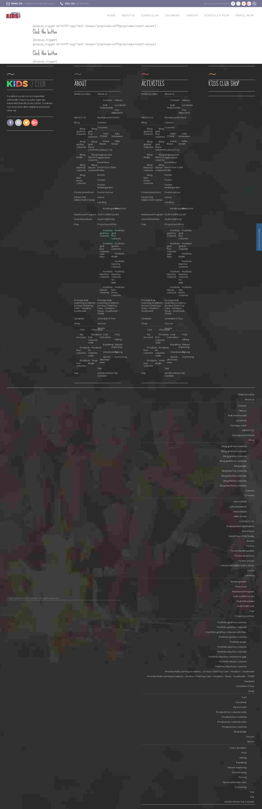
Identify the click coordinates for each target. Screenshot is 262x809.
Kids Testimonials (237, 415)
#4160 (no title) (82, 94)
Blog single (80, 156)
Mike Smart (115, 142)
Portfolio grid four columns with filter (106, 250)
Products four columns (83, 350)
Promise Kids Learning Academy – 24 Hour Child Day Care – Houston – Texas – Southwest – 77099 (108, 307)
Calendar (172, 15)
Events (101, 174)
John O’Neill (104, 135)
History (118, 100)
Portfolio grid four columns (231, 627)
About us (102, 94)
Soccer (101, 323)
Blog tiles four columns (81, 168)
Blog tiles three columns (233, 485)
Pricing (119, 352)
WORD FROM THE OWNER (239, 801)
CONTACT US (104, 150)
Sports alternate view (105, 359)
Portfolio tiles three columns (230, 666)
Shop (77, 323)
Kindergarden (238, 581)
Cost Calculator (237, 747)
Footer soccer (105, 192)
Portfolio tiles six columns (106, 290)
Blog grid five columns (81, 131)
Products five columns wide (95, 338)
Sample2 (79, 318)
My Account (81, 336)
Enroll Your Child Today (106, 168)
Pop (76, 224)
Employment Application (104, 156)
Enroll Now (103, 162)
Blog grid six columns (81, 144)
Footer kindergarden (105, 186)
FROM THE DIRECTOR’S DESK (84, 198)
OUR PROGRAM (83, 219)
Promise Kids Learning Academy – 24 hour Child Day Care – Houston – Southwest (85, 305)
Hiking (118, 339)
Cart (82, 329)
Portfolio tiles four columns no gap (117, 277)
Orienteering (239, 772)
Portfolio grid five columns (106, 233)
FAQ (117, 334)
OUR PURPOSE (106, 219)
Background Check (108, 117)
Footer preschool (84, 192)
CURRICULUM (150, 15)
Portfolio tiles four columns (106, 274)
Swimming (121, 356)
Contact (241, 405)
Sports (101, 328)
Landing (101, 202)
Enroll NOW (244, 15)
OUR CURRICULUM (108, 214)
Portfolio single (117, 255)
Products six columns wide (95, 351)
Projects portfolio (107, 224)
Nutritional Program (85, 214)
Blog (76, 122)
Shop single (93, 362)
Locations (120, 105)
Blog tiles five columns (92, 157)
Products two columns (83, 363)
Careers (192, 15)
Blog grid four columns (233, 451)
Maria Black (104, 142)
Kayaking (241, 762)
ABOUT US (128, 15)
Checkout (240, 702)
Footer (101, 179)
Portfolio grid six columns (117, 246)
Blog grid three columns (233, 461)
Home (111, 15)
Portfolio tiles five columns (117, 264)
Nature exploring (117, 346)
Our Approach (117, 111)
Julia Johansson (117, 135)
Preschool (120, 208)
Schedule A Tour (216, 15)
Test (99, 368)
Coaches (102, 127)
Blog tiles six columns (92, 168)
